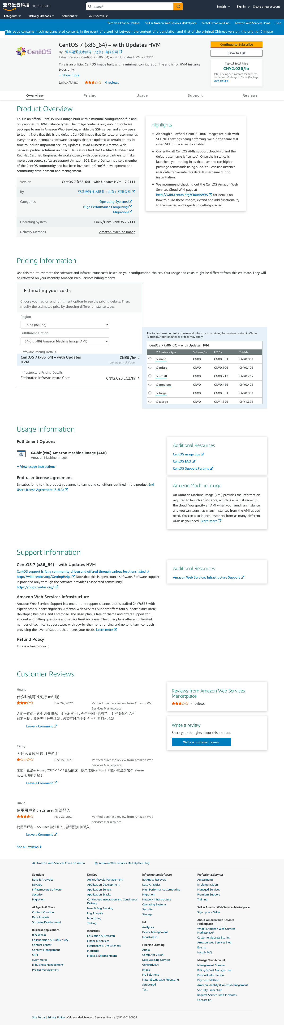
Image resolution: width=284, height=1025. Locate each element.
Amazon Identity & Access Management (222, 985)
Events (201, 947)
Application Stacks (99, 894)
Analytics (148, 927)
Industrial (93, 950)
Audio (146, 949)
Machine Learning (153, 945)
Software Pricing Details (38, 352)
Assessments (205, 879)
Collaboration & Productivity (50, 940)
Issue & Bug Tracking (100, 908)
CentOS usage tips (186, 454)
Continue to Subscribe (236, 44)
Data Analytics (151, 884)
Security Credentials (209, 990)
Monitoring (94, 918)
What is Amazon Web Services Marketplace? (216, 930)
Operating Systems (113, 201)
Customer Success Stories (213, 937)
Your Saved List (98, 16)
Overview (35, 95)
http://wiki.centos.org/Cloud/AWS (182, 195)
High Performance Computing (105, 207)
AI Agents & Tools (43, 907)
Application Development (103, 884)
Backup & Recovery (154, 879)
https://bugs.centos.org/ (35, 587)
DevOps (37, 884)
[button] (224, 6)
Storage (147, 914)
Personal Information (210, 975)
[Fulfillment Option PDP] (65, 341)
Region (26, 316)
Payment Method (208, 980)
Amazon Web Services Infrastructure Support (206, 577)
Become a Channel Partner (124, 23)
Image (146, 969)
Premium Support (208, 894)
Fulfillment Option (34, 333)
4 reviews (112, 82)
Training (202, 899)
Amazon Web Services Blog (214, 942)
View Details (221, 80)
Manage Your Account (211, 960)
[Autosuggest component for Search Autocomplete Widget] (178, 6)
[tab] (80, 360)
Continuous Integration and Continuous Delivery (112, 901)
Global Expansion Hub (215, 23)
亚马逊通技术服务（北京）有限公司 (91, 52)
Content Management (46, 949)
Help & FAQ (204, 952)
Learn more (208, 521)
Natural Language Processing (160, 979)
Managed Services (208, 889)
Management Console (211, 965)
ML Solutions (150, 974)
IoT (144, 922)
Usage (142, 95)
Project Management (45, 969)
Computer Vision (153, 954)
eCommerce (39, 959)
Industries (93, 931)
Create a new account (266, 6)
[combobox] (129, 6)
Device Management (155, 932)
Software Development (46, 922)
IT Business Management (47, 964)
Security (37, 894)
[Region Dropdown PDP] (65, 325)
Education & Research (101, 936)
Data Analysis (40, 917)
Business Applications (45, 930)
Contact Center (41, 945)
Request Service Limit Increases (217, 995)
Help (278, 23)
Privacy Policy (56, 1017)
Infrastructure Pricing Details (42, 372)
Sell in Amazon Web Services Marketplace (170, 23)
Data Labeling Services (156, 959)
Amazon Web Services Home (252, 23)
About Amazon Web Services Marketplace (215, 922)
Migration (120, 212)
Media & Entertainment (102, 955)
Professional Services (210, 874)
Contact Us (204, 1000)
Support (195, 95)
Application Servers (99, 889)
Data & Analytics (42, 879)
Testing (91, 923)
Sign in (241, 6)
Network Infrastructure (156, 899)
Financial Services (98, 941)
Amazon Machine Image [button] (117, 232)
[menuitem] (36, 466)
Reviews (250, 95)
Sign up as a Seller (208, 912)
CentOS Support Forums (191, 468)
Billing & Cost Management (214, 970)
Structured (149, 984)
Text (145, 989)
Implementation (207, 884)
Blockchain (39, 935)
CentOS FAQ (182, 461)
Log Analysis (95, 913)
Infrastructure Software (46, 889)
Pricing (90, 95)
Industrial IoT (150, 937)
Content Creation (43, 912)
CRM (35, 954)
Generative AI (150, 964)
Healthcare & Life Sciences (103, 945)
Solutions (38, 874)
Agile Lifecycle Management (105, 879)
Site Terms (38, 1017)
